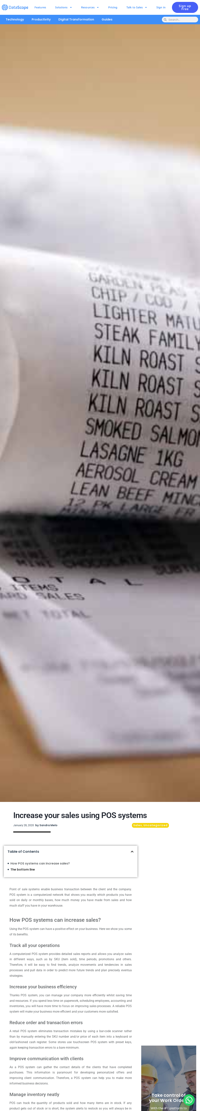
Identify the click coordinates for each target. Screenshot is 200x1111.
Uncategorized (156, 825)
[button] (132, 851)
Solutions (63, 7)
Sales (137, 825)
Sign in (160, 7)
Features (40, 7)
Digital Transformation (76, 19)
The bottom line (22, 869)
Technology (15, 19)
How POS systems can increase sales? (40, 863)
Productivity (41, 19)
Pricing (113, 7)
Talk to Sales (136, 7)
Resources (90, 7)
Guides (107, 19)
